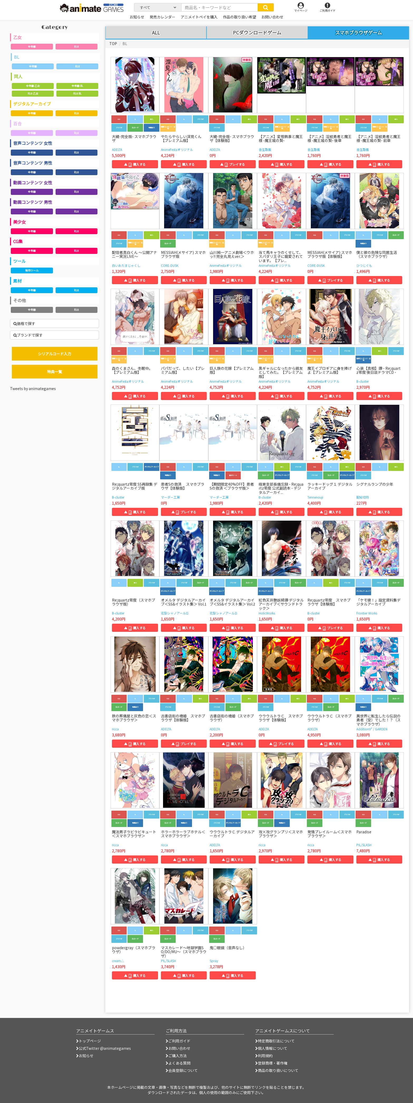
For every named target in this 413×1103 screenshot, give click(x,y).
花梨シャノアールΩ (174, 613)
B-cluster (362, 381)
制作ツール (31, 270)
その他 (19, 300)
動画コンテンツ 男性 (32, 202)
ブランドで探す (28, 335)
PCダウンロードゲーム (257, 32)
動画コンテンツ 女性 (32, 182)
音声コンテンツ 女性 (32, 143)
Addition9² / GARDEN (371, 729)
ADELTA (117, 149)
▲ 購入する (135, 164)
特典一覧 (54, 371)
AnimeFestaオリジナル (177, 149)
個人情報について (271, 1048)
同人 (18, 76)
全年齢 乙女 (33, 86)
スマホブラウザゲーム (358, 32)
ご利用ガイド (178, 1040)
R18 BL (77, 93)
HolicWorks (267, 613)
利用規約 (264, 1055)
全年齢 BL (77, 86)
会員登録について (182, 1070)
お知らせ (85, 1055)
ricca (115, 729)
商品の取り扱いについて (276, 1070)
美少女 (19, 222)
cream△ (118, 960)
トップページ (88, 1040)
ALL (156, 32)
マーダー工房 (170, 497)
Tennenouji (315, 497)
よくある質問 (178, 1063)
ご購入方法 (176, 1055)
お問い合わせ (178, 1048)
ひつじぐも (364, 265)
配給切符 (362, 497)
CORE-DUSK (169, 265)
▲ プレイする (232, 164)
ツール (19, 261)
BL (16, 57)
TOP (113, 43)
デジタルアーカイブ (32, 104)
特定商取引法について (275, 1040)
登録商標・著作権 (271, 1063)
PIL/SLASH (363, 845)
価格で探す (24, 323)
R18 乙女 (33, 93)
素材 (17, 281)
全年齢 (32, 46)
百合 (17, 123)
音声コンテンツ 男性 (32, 163)
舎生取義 (265, 149)
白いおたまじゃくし (126, 265)
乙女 (17, 37)
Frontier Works (366, 613)
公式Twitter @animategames (105, 1048)
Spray (214, 960)
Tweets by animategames (33, 388)
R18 (76, 46)
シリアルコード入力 (54, 353)
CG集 (18, 241)
